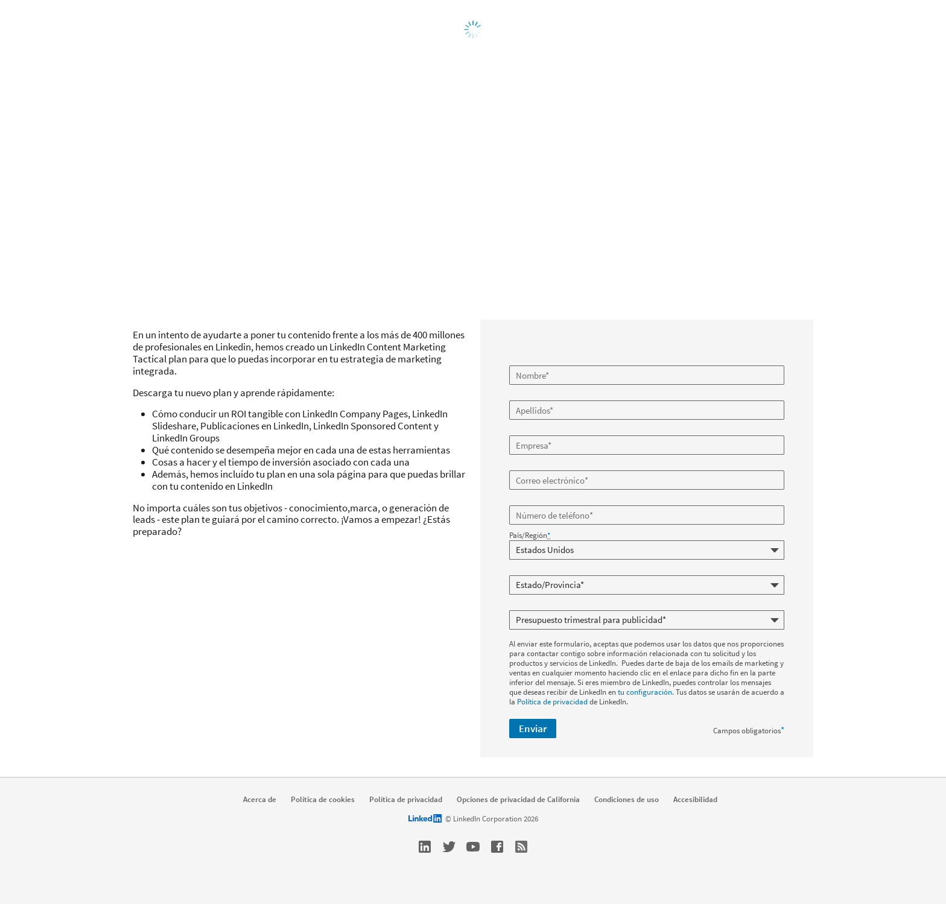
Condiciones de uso (626, 799)
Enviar (533, 728)
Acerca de (259, 799)
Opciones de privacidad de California (518, 799)
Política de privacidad (552, 702)
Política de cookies (323, 799)
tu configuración (645, 692)
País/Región (529, 535)
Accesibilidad (695, 799)
